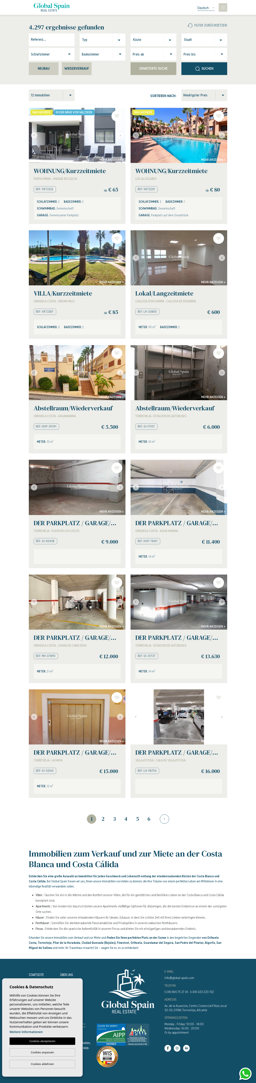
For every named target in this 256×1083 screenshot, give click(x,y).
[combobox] (103, 40)
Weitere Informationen (26, 1032)
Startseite (36, 975)
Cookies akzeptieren (42, 1041)
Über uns (66, 975)
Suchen (204, 68)
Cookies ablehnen (42, 1064)
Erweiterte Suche (153, 68)
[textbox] (92, 40)
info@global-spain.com (179, 978)
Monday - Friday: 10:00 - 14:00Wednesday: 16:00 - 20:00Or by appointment (184, 1028)
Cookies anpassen (42, 1052)
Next (121, 135)
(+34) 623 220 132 (202, 992)
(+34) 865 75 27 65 (176, 992)
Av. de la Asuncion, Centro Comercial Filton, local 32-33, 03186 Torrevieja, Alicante (195, 1008)
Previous (33, 135)
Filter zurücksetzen (207, 25)
